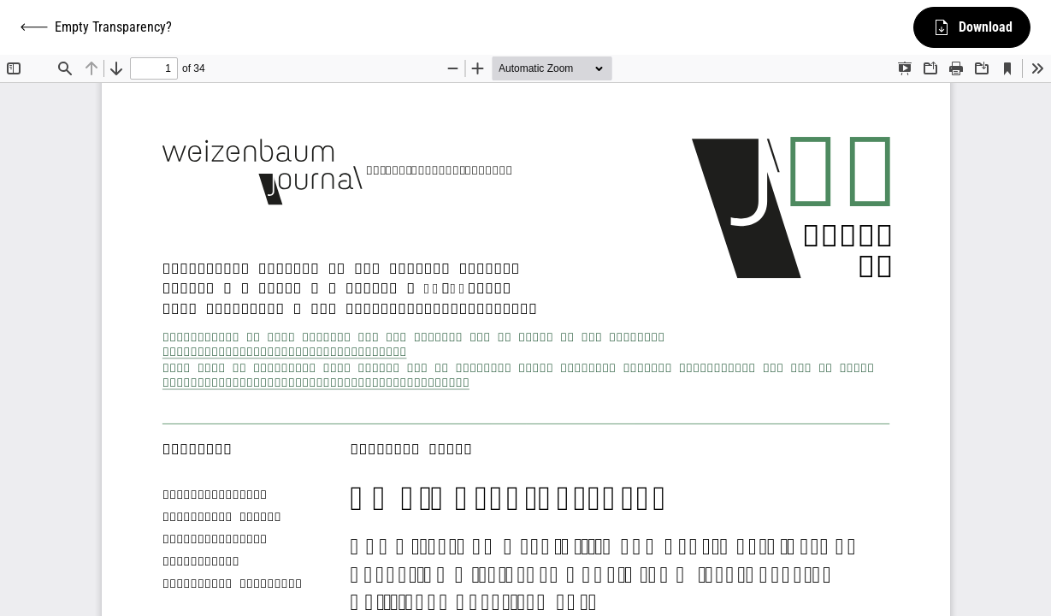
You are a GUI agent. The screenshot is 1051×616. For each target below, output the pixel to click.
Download (972, 27)
